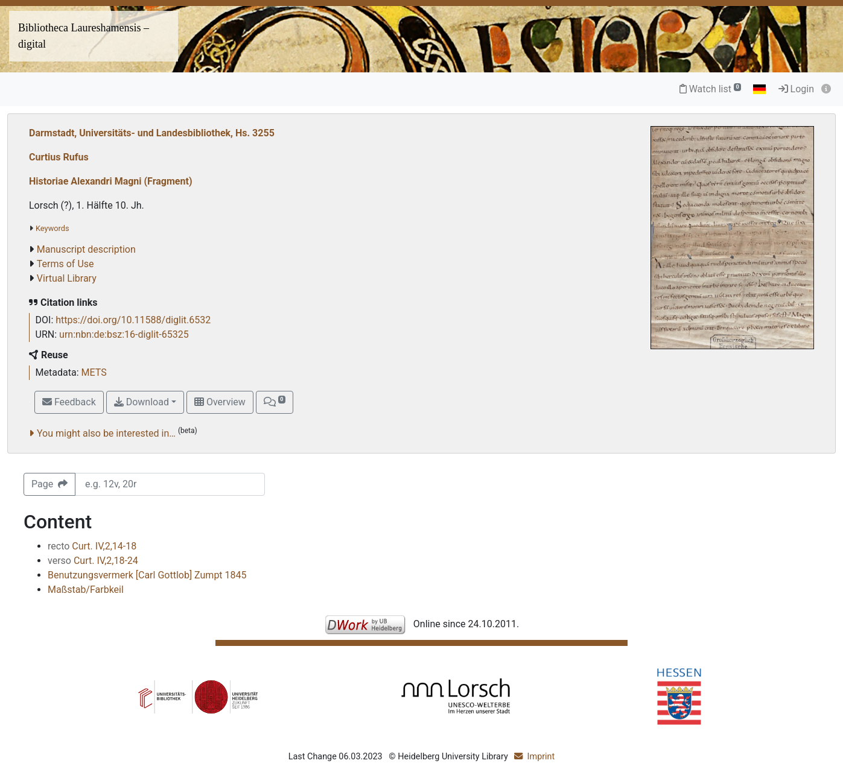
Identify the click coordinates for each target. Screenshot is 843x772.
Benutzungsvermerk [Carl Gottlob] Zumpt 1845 (147, 575)
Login (796, 89)
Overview (220, 402)
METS (94, 372)
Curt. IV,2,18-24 (93, 560)
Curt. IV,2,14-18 (92, 546)
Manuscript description (86, 249)
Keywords (52, 228)
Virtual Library (67, 278)
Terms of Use (65, 264)
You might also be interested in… (106, 433)
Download (141, 402)
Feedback (69, 402)
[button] (274, 402)
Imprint (541, 756)
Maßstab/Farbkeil (86, 589)
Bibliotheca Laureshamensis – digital (83, 36)
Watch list (710, 89)
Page (49, 484)
